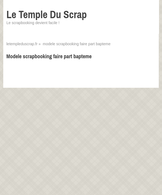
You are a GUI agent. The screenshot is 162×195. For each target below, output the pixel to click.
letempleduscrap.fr (21, 44)
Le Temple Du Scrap (46, 14)
